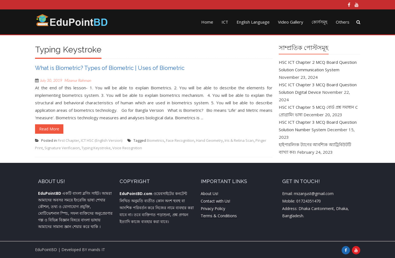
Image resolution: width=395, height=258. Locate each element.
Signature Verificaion (62, 147)
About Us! (209, 193)
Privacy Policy (213, 208)
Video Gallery (290, 22)
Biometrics (155, 140)
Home (207, 22)
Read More (49, 128)
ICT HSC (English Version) (101, 140)
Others (342, 22)
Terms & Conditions (219, 215)
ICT (225, 22)
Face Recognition (180, 140)
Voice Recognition (127, 147)
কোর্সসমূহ (319, 22)
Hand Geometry (209, 140)
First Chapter (68, 140)
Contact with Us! (215, 201)
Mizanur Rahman (77, 80)
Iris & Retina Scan (239, 140)
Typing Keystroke (96, 147)
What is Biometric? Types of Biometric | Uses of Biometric (110, 68)
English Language (253, 22)
